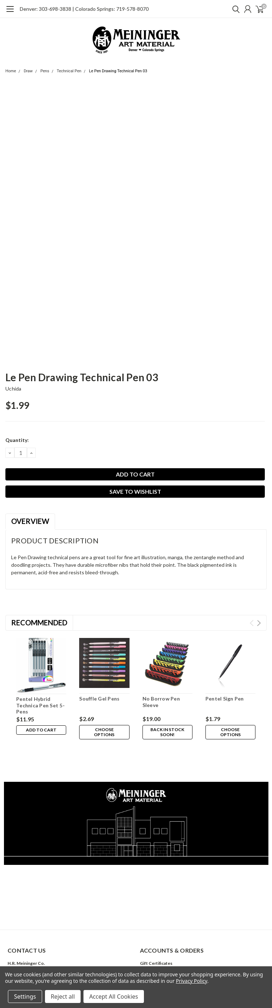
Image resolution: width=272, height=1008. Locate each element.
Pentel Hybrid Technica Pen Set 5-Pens (40, 705)
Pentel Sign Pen (224, 698)
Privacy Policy (191, 980)
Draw (28, 71)
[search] (234, 9)
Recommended (39, 622)
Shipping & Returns (159, 964)
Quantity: (17, 440)
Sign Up (164, 947)
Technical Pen (69, 71)
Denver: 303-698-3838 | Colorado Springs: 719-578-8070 (84, 9)
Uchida (13, 389)
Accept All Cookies (113, 996)
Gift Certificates (156, 931)
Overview (30, 521)
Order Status (153, 955)
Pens (44, 71)
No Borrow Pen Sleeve (161, 701)
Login (145, 947)
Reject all (63, 996)
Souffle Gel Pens (99, 698)
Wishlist (148, 939)
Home (10, 71)
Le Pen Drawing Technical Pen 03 (118, 71)
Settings (25, 996)
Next (259, 623)
